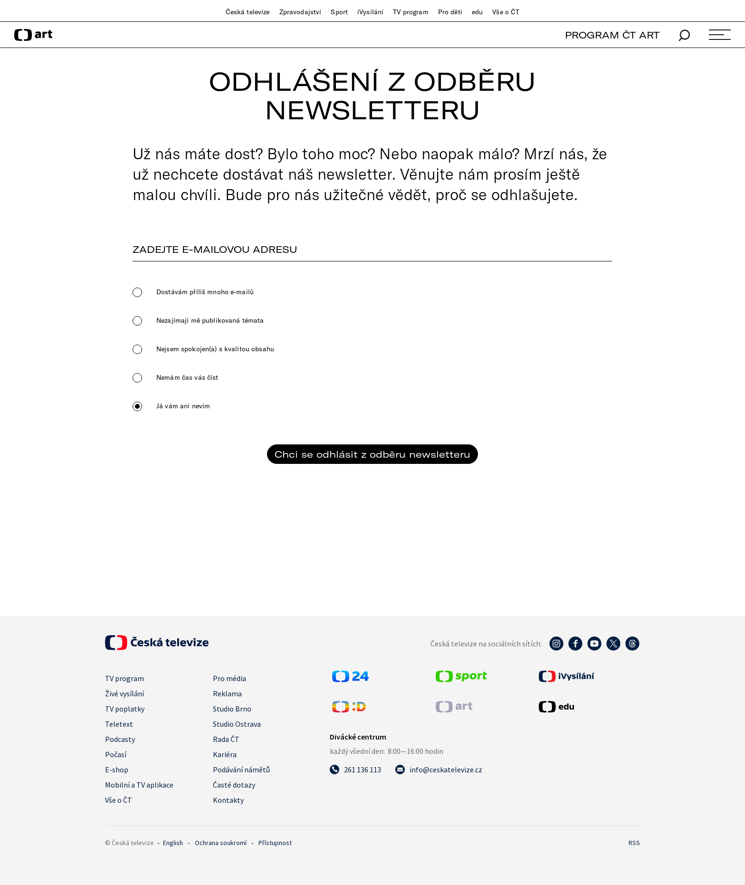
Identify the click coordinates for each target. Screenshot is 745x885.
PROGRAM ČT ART (612, 35)
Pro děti (450, 12)
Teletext (119, 724)
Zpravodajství (300, 12)
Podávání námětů (241, 769)
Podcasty (120, 739)
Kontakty (228, 800)
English (173, 842)
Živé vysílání (124, 693)
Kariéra (225, 754)
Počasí (115, 754)
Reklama (227, 693)
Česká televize (248, 12)
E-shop (116, 769)
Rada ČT (226, 739)
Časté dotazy (234, 784)
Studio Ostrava (237, 724)
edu (477, 12)
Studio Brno (232, 708)
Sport (339, 12)
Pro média (229, 678)
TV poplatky (124, 708)
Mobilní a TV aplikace (139, 784)
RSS (634, 842)
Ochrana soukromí (221, 842)
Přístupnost (275, 842)
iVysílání (370, 12)
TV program (410, 12)
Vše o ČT (505, 12)
